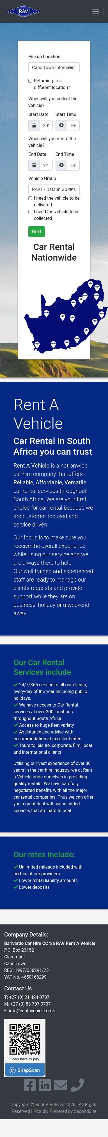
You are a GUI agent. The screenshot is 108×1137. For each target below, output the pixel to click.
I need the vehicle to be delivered (57, 201)
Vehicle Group (42, 178)
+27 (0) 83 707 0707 (30, 1004)
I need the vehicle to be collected (57, 215)
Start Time (66, 114)
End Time (65, 154)
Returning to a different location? (52, 84)
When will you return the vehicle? (52, 142)
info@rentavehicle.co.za (33, 1010)
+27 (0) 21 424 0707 (29, 997)
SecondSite (85, 1111)
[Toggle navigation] (96, 11)
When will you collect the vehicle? (52, 102)
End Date (37, 154)
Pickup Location (44, 56)
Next (36, 231)
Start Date (38, 114)
